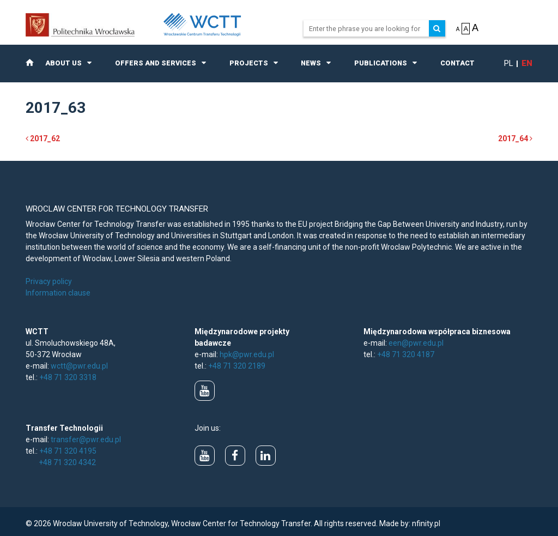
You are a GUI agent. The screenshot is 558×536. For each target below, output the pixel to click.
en (526, 63)
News (311, 63)
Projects (248, 63)
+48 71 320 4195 (67, 451)
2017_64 (515, 138)
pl (508, 63)
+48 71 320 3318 (67, 377)
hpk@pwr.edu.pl (247, 354)
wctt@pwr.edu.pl (79, 366)
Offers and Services (155, 63)
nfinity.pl (426, 523)
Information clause (58, 292)
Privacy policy (49, 281)
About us (63, 63)
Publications (380, 63)
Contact (457, 63)
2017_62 (43, 138)
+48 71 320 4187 (405, 354)
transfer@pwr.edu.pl (86, 439)
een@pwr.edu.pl (416, 343)
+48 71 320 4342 (67, 462)
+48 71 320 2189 (236, 366)
